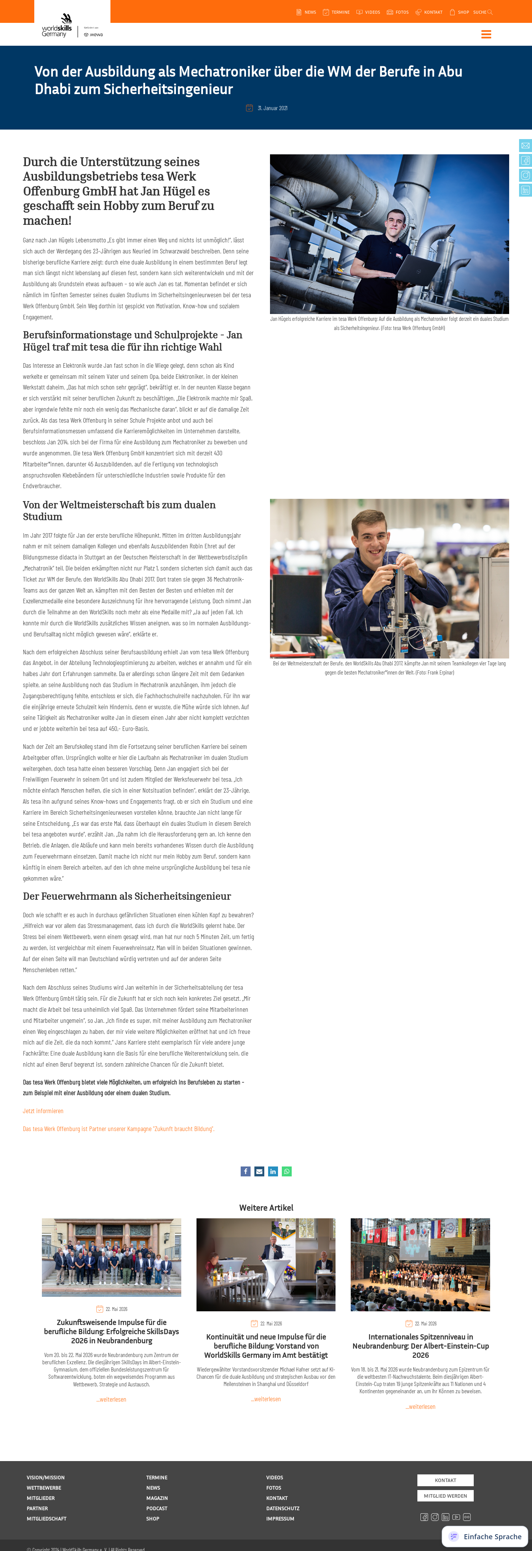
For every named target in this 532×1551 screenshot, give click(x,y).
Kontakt (445, 1480)
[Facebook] (246, 1171)
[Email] (259, 1171)
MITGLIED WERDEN (445, 1495)
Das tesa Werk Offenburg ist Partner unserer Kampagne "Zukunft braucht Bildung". (118, 1128)
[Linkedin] (273, 1171)
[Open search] (484, 12)
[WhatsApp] (287, 1171)
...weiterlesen (111, 1399)
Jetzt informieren (43, 1110)
